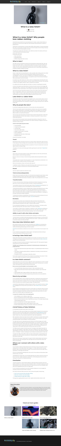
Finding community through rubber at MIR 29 (22, 376)
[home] (15, 1)
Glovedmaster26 (38, 185)
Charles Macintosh (40, 312)
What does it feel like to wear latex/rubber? (22, 374)
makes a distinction (43, 238)
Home (26, 1)
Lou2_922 (32, 196)
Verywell (14, 228)
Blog (29, 1)
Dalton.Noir (40, 208)
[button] (34, 1)
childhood (37, 224)
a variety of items (38, 285)
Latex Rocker (32, 29)
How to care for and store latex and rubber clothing (24, 373)
